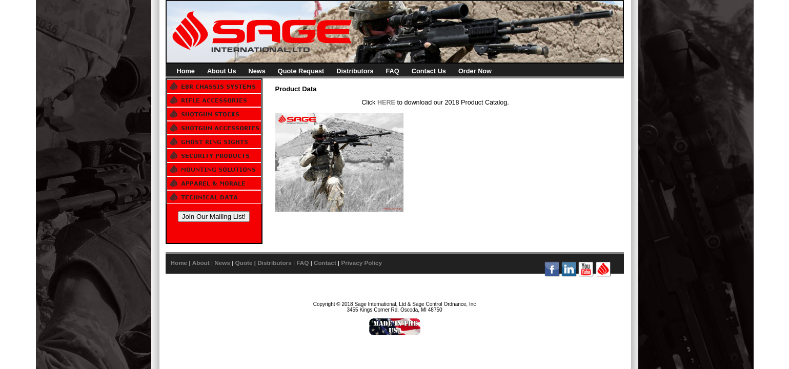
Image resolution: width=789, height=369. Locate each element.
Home (186, 71)
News (256, 71)
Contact (325, 262)
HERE (386, 102)
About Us (221, 71)
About (201, 262)
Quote (244, 262)
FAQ (392, 71)
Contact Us (429, 71)
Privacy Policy (361, 262)
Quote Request (301, 71)
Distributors (354, 71)
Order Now (475, 71)
